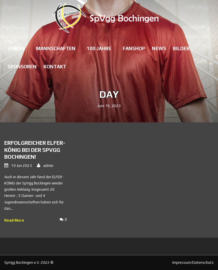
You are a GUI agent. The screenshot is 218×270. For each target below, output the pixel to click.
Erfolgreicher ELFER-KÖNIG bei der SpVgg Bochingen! (34, 150)
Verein (16, 48)
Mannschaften (56, 48)
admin (48, 165)
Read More (14, 220)
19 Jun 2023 (21, 165)
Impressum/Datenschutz (193, 262)
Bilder (181, 48)
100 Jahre (99, 48)
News (159, 48)
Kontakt (54, 66)
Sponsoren (22, 66)
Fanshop (134, 48)
